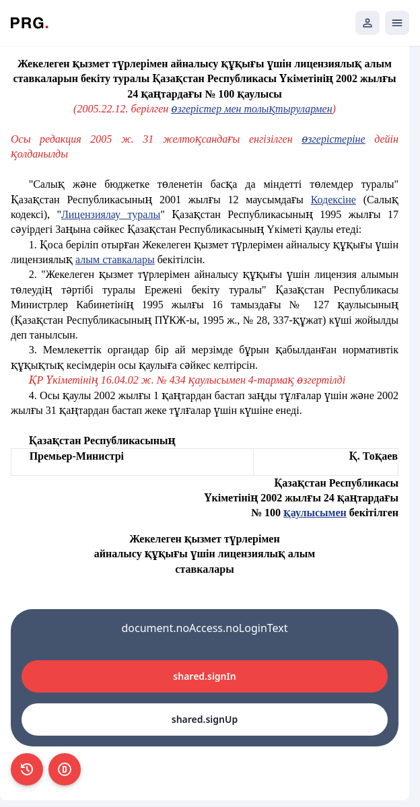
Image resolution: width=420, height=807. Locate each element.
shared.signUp (205, 719)
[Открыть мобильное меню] (397, 23)
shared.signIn (204, 676)
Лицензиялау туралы (110, 214)
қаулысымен (315, 512)
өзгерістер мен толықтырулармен (251, 108)
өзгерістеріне (333, 139)
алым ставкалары (115, 259)
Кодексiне (333, 199)
